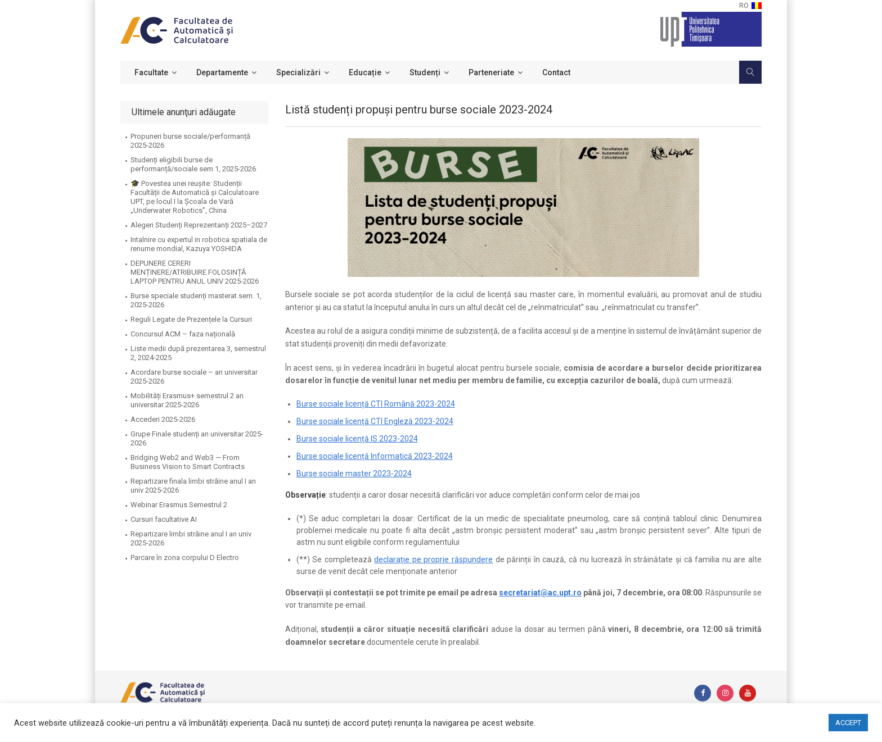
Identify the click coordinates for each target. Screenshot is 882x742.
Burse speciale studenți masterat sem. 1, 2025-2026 (196, 300)
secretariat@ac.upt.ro (540, 592)
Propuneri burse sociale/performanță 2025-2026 (190, 140)
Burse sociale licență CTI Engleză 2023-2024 (374, 421)
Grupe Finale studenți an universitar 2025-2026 (196, 438)
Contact (556, 72)
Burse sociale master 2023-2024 (354, 473)
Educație (365, 72)
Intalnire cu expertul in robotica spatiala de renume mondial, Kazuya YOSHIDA (198, 244)
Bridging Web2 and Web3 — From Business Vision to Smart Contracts (187, 462)
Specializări (298, 72)
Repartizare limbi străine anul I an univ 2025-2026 (190, 538)
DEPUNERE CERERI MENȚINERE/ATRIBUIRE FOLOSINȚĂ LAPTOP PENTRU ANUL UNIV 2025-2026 (194, 272)
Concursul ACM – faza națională (182, 334)
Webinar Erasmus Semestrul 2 (178, 504)
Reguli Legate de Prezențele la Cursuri (191, 319)
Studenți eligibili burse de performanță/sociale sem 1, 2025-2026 (193, 164)
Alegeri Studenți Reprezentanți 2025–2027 (198, 225)
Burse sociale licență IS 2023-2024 (357, 438)
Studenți (425, 72)
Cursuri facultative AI (163, 519)
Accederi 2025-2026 (162, 419)
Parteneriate (491, 72)
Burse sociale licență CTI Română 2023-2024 (375, 403)
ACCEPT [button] (848, 722)
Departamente (222, 72)
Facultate (151, 72)
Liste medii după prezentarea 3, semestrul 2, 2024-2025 (198, 353)
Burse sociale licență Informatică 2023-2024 (374, 456)
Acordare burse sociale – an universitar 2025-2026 (194, 376)
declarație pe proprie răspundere (433, 559)
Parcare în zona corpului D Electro (184, 557)
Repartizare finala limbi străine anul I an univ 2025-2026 (193, 485)
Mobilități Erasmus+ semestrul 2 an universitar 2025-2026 (187, 400)
